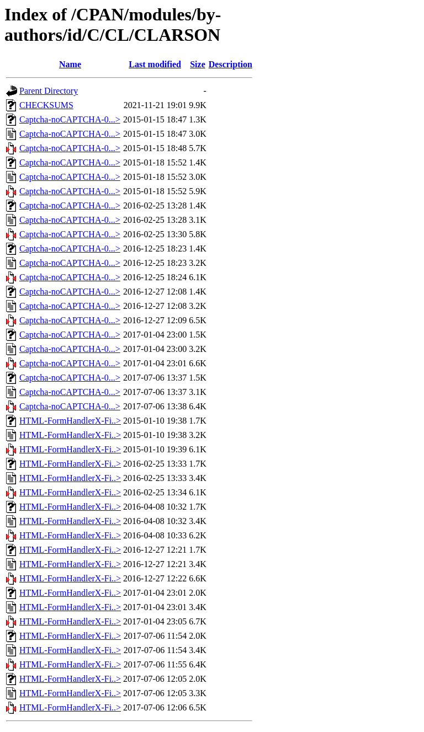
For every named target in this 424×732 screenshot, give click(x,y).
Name (70, 64)
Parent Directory (48, 90)
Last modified (155, 64)
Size (197, 64)
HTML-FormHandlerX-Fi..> (70, 420)
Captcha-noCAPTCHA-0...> (69, 119)
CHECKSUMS (46, 105)
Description (230, 64)
